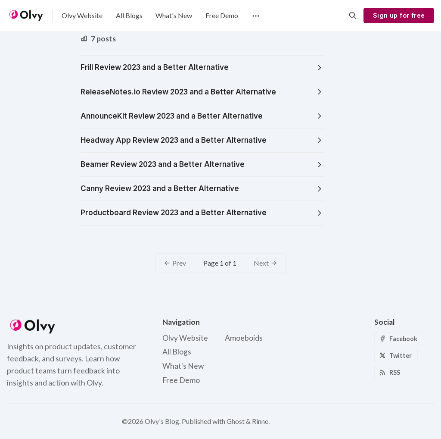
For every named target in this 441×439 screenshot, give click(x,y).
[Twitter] (396, 355)
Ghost (236, 421)
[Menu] (255, 15)
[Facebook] (398, 338)
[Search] (352, 15)
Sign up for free (399, 15)
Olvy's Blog (162, 421)
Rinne (260, 421)
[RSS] (390, 372)
